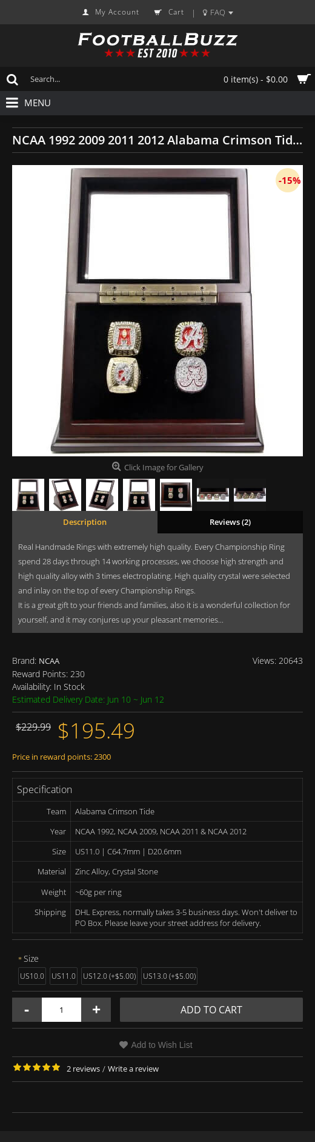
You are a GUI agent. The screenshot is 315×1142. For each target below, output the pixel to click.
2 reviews (83, 1068)
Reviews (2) (230, 521)
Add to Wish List (161, 1045)
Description (85, 521)
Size (31, 958)
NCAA (49, 660)
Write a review (133, 1068)
